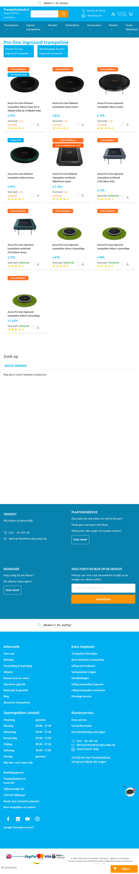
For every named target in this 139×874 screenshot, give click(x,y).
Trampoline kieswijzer (84, 653)
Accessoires (94, 26)
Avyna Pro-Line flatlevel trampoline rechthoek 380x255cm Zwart (64, 177)
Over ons (9, 653)
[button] (33, 125)
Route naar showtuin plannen (21, 801)
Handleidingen (80, 678)
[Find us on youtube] (27, 818)
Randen (52, 26)
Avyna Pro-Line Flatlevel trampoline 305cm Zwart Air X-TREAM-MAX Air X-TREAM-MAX (24, 107)
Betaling (8, 659)
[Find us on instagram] (37, 818)
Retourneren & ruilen (16, 678)
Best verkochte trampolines (87, 659)
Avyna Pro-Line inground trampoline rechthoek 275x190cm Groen (20, 248)
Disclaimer (104, 858)
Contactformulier (81, 725)
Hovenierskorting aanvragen (88, 732)
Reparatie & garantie (16, 690)
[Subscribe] (103, 599)
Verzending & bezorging (18, 666)
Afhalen (8, 672)
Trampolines (11, 26)
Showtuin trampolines (17, 702)
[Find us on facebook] (8, 818)
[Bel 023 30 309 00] (93, 11)
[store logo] (16, 9)
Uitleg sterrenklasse (83, 666)
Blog (6, 696)
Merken (113, 26)
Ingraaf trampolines (33, 28)
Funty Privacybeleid (90, 858)
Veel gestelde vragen (83, 672)
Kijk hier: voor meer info (18, 762)
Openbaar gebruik (14, 684)
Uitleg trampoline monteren (88, 690)
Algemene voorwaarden (119, 858)
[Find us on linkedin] (17, 818)
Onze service (79, 720)
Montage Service (81, 696)
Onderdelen (72, 26)
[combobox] (44, 14)
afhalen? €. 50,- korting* (70, 3)
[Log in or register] (124, 13)
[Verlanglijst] (120, 13)
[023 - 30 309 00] (25, 533)
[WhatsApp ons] (92, 16)
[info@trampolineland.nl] (25, 539)
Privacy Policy (115, 861)
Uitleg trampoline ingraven (87, 684)
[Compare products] (113, 13)
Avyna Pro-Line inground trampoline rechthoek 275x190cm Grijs (110, 177)
